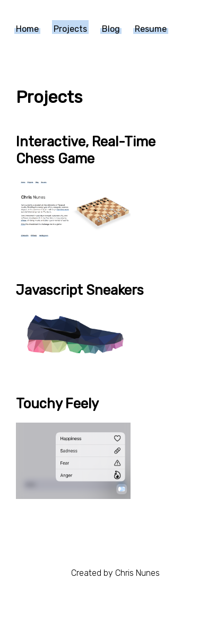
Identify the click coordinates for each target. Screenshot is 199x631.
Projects (70, 29)
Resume (151, 29)
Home (27, 29)
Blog (111, 29)
